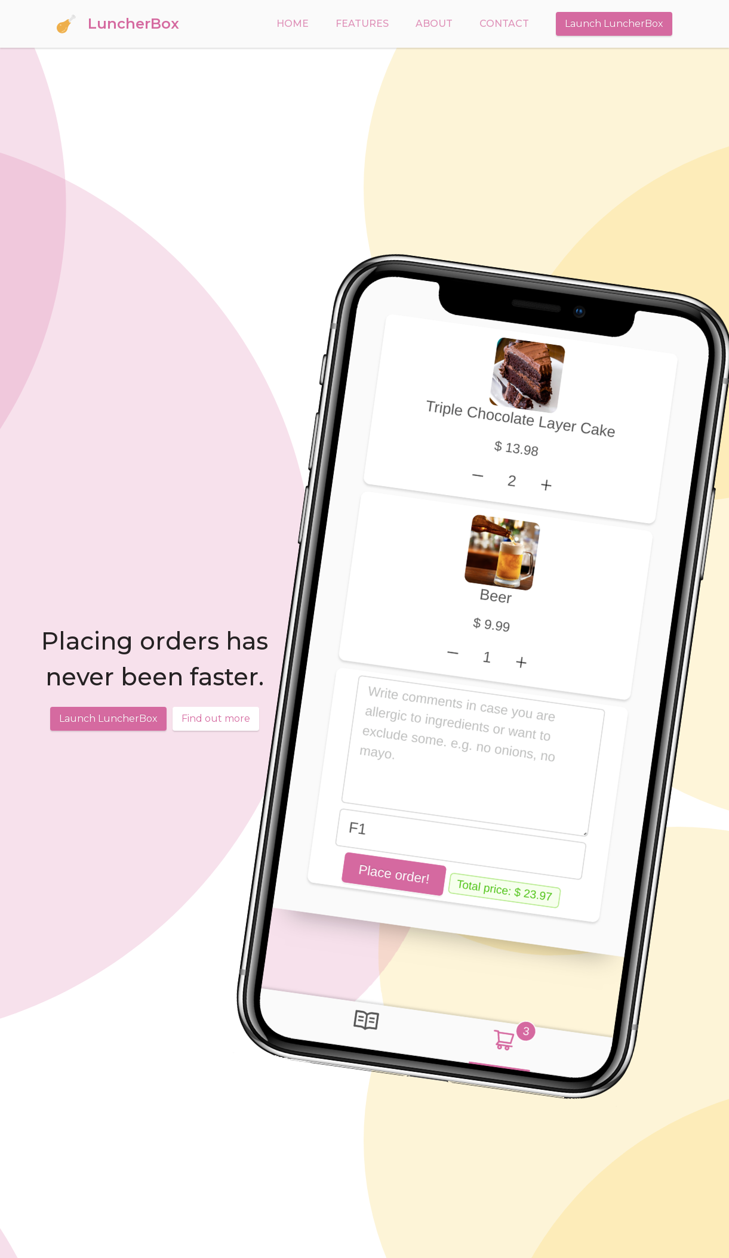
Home (292, 23)
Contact (504, 23)
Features (362, 23)
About (434, 23)
